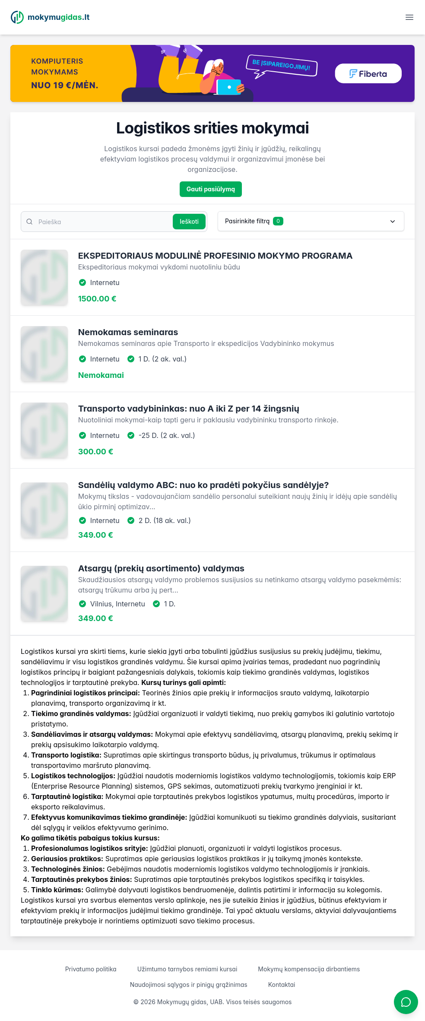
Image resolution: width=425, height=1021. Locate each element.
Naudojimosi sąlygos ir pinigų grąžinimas (188, 984)
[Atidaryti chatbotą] (406, 1002)
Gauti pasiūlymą (211, 189)
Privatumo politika (91, 969)
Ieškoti (189, 221)
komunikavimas (94, 817)
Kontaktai (281, 984)
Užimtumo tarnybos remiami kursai (187, 969)
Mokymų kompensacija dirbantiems (309, 969)
